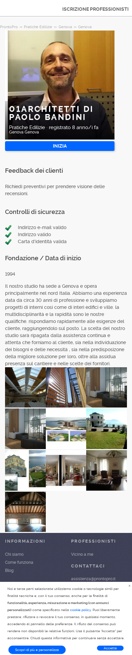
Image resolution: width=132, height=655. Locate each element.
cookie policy (80, 610)
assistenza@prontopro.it (93, 579)
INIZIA (60, 146)
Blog (9, 570)
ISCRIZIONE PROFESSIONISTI (95, 9)
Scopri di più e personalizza (37, 650)
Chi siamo (14, 554)
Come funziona (19, 562)
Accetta (110, 648)
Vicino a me (82, 554)
